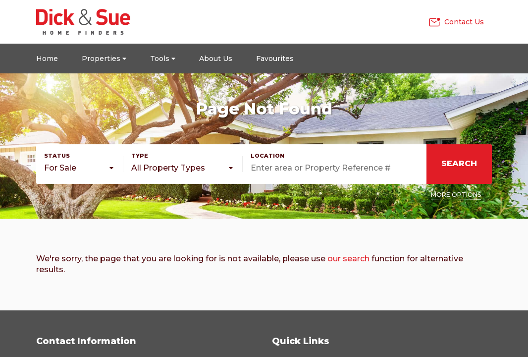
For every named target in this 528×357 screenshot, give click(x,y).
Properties (104, 58)
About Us (215, 58)
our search (348, 258)
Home (47, 58)
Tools (162, 58)
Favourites (275, 58)
